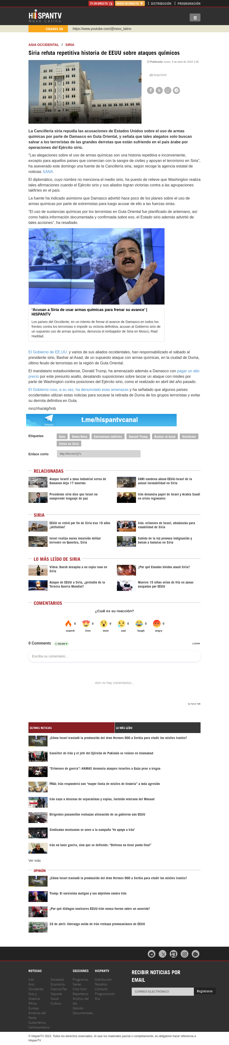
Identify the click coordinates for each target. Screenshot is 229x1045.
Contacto (101, 988)
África (32, 1003)
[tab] (71, 727)
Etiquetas (36, 436)
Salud (55, 998)
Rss (97, 998)
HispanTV (45, 15)
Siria (69, 45)
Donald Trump (138, 436)
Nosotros (101, 984)
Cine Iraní (80, 988)
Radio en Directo (129, 3)
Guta (62, 436)
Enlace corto (38, 454)
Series (77, 984)
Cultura (56, 1003)
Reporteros (80, 993)
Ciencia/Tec (59, 988)
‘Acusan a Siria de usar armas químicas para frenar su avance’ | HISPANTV (89, 312)
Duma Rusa (79, 436)
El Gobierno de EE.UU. (48, 352)
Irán (31, 979)
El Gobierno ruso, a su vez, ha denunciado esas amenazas (78, 390)
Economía (58, 984)
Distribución (161, 3)
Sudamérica (37, 1022)
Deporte (56, 993)
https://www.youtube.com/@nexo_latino (102, 29)
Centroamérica (38, 1027)
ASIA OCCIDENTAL (43, 45)
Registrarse (205, 991)
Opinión (78, 1008)
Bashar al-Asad (164, 436)
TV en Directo (101, 3)
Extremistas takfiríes (108, 436)
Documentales (83, 1012)
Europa (33, 1008)
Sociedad (57, 979)
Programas (80, 979)
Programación (189, 3)
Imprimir (158, 75)
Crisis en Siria (69, 443)
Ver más (34, 860)
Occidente (189, 436)
